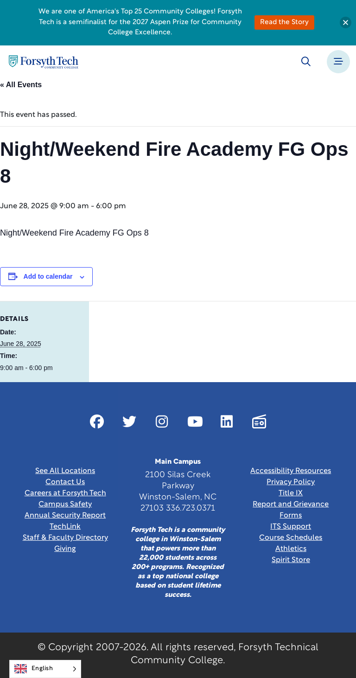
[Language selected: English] (45, 669)
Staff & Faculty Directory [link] (65, 538)
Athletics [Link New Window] (290, 549)
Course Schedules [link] (290, 538)
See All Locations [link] (65, 471)
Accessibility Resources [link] (290, 471)
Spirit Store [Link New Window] (291, 560)
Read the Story (284, 22)
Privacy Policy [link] (291, 482)
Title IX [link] (291, 493)
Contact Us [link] (65, 482)
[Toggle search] (306, 61)
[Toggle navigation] (338, 61)
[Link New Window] (97, 421)
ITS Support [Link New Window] (290, 527)
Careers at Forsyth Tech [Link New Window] (65, 493)
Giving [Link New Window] (65, 549)
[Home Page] (43, 61)
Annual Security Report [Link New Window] (65, 515)
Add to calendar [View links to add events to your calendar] (48, 276)
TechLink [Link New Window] (65, 527)
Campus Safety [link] (65, 504)
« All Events (21, 85)
